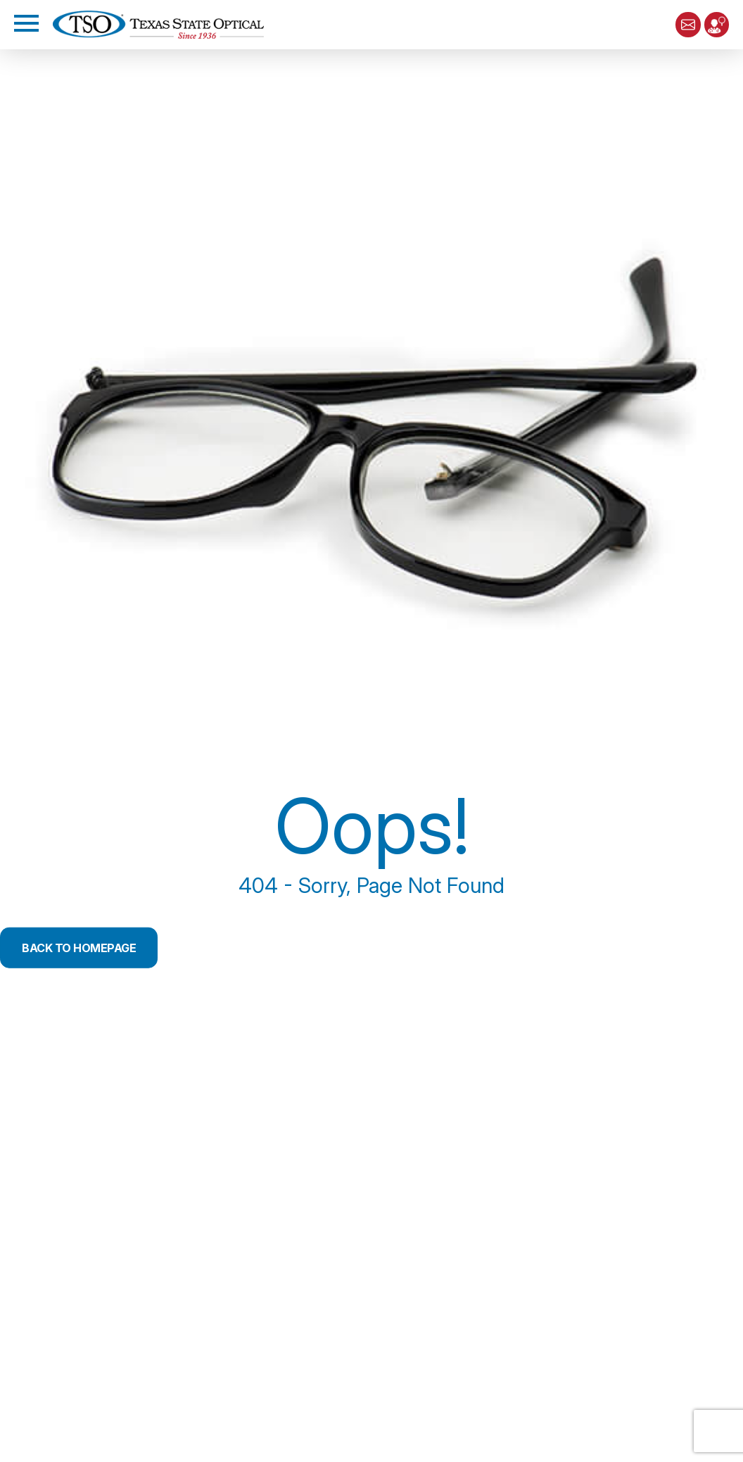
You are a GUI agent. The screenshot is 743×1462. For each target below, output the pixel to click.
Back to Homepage (79, 948)
